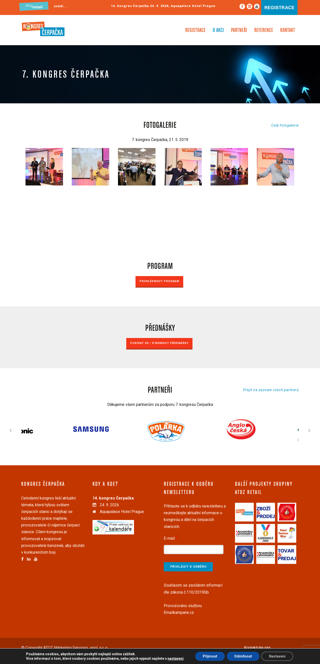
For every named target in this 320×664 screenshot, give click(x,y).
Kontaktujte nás (257, 647)
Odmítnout (243, 656)
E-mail (171, 538)
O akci (218, 30)
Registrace (195, 30)
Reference (263, 30)
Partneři (239, 30)
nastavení (176, 659)
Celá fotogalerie (285, 125)
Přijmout (210, 656)
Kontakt (287, 30)
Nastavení (277, 656)
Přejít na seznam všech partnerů (271, 390)
